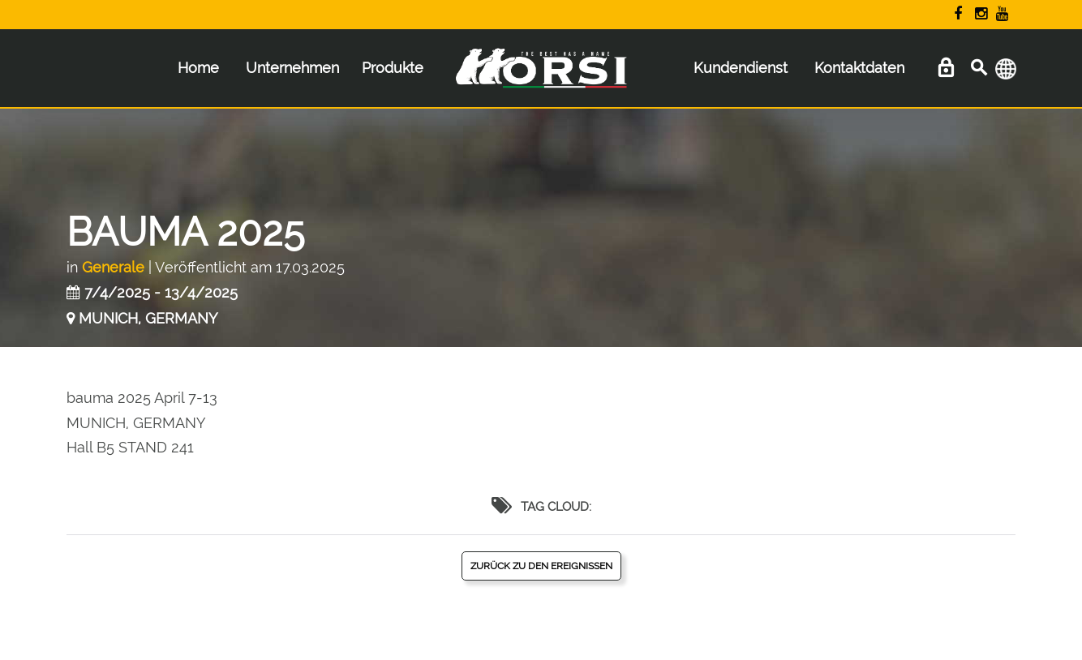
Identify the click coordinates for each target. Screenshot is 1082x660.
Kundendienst (740, 67)
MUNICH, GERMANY (148, 318)
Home (198, 67)
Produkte (392, 67)
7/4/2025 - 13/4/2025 (161, 292)
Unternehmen (292, 67)
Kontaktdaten (859, 67)
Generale (113, 267)
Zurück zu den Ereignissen (541, 566)
